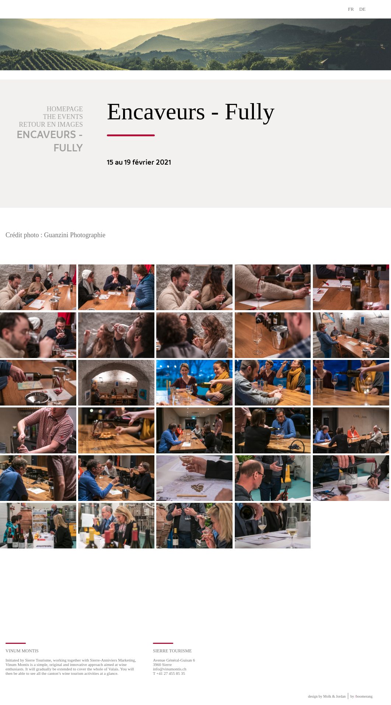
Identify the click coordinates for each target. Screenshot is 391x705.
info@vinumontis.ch (169, 669)
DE (362, 9)
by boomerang (361, 696)
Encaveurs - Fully (50, 142)
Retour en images (51, 124)
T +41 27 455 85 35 (169, 673)
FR (351, 9)
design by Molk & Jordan (327, 696)
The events (63, 116)
